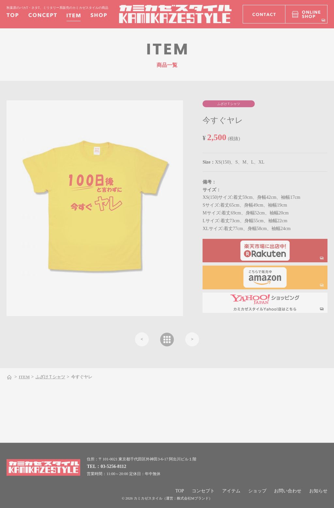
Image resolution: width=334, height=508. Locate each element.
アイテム (231, 490)
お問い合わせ (287, 490)
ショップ (257, 490)
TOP (179, 490)
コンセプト (203, 490)
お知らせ (318, 490)
